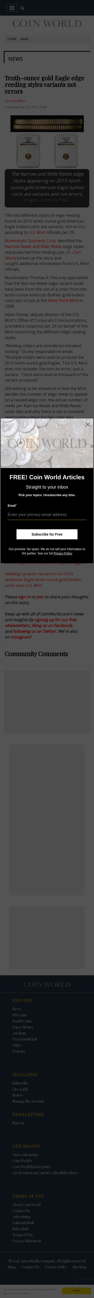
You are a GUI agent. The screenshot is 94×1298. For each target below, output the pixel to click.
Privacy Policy (63, 553)
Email (12, 505)
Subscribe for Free (47, 534)
